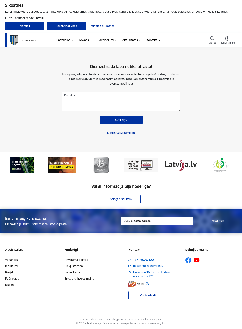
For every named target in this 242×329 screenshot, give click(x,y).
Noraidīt (25, 26)
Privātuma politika (76, 260)
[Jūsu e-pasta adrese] (157, 221)
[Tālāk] (228, 165)
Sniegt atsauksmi (121, 199)
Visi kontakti (148, 295)
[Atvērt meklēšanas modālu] (212, 40)
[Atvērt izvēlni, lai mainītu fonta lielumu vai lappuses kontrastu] (227, 40)
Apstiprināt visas (66, 26)
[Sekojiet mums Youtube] (197, 260)
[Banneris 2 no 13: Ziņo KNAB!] (62, 165)
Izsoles (9, 285)
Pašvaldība (12, 278)
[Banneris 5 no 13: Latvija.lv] (180, 165)
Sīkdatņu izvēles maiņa (79, 278)
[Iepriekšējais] (14, 165)
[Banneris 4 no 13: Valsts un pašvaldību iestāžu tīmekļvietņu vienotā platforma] (141, 165)
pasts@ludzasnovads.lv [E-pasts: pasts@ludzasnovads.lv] (148, 266)
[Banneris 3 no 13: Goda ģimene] (101, 165)
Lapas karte (72, 272)
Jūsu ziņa (69, 95)
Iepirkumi (11, 266)
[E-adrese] (136, 283)
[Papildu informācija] (147, 283)
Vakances (11, 260)
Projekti (10, 272)
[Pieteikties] (217, 221)
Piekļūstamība (74, 266)
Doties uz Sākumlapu (121, 133)
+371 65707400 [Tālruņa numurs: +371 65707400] (143, 260)
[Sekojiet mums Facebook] (188, 260)
